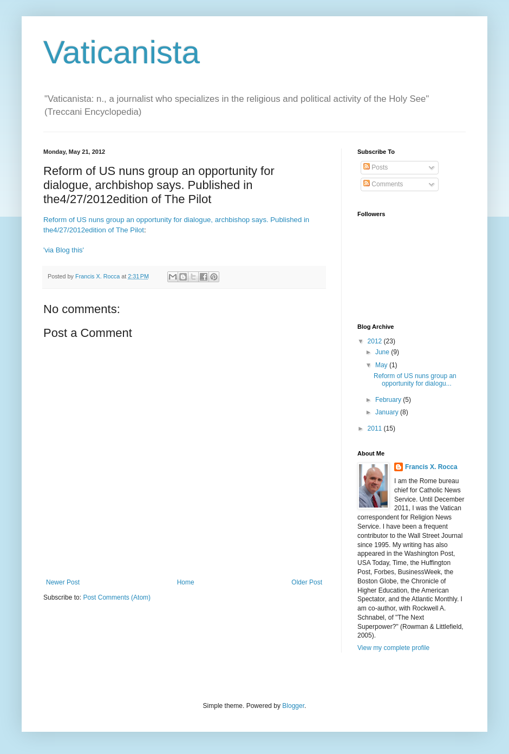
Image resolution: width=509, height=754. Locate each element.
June (383, 352)
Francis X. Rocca (431, 467)
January (387, 412)
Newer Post (63, 582)
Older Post (306, 582)
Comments (383, 184)
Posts (375, 167)
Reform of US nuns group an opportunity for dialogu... (415, 379)
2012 (376, 341)
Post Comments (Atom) (117, 597)
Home (185, 582)
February (389, 400)
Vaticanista (121, 52)
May (382, 365)
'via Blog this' (63, 250)
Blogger (293, 706)
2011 (376, 428)
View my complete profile (393, 648)
